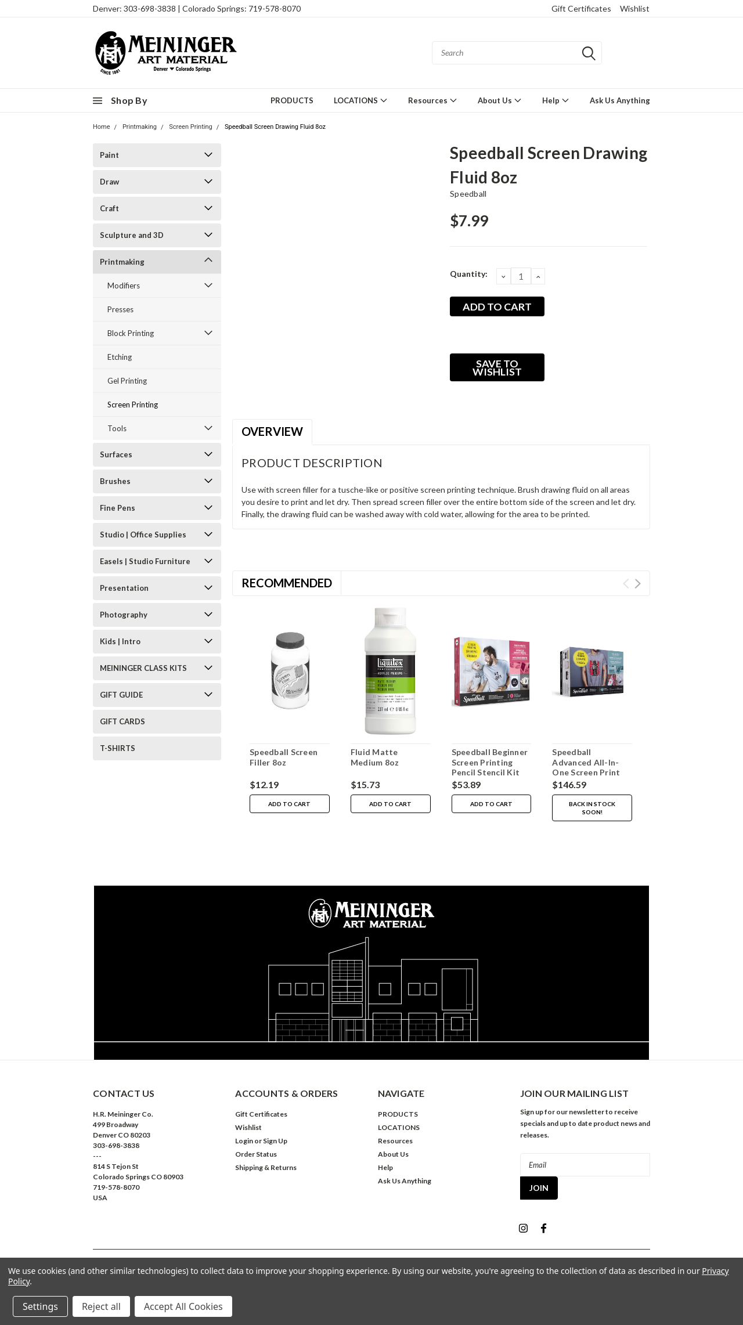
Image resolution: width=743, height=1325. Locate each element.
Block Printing (130, 333)
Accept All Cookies (183, 1306)
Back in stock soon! (592, 807)
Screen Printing (190, 127)
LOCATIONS (361, 100)
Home (101, 127)
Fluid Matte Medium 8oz (375, 757)
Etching (119, 357)
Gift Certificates (581, 8)
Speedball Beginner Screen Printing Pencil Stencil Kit (490, 762)
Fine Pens (117, 507)
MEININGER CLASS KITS (143, 668)
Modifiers (123, 285)
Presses (120, 309)
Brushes (115, 481)
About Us (500, 100)
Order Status (256, 1154)
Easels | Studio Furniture (145, 561)
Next (637, 583)
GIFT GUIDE (121, 694)
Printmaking (139, 127)
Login (244, 1140)
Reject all (101, 1306)
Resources (432, 100)
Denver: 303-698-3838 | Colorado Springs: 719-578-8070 (197, 8)
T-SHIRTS (117, 748)
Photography (123, 614)
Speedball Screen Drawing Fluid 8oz (275, 127)
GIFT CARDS (122, 721)
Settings (40, 1306)
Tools (117, 428)
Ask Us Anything (620, 100)
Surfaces (116, 454)
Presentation (124, 588)
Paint (109, 155)
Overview (272, 431)
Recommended (286, 583)
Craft (109, 208)
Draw (109, 181)
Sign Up (275, 1140)
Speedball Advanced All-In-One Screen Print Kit (586, 767)
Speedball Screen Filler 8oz (284, 757)
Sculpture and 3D (132, 235)
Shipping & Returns (266, 1167)
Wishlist (635, 8)
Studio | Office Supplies (143, 534)
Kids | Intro (120, 641)
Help (555, 100)
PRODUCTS (291, 100)
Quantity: (469, 274)
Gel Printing (127, 380)
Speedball (468, 193)
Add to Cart (289, 803)
